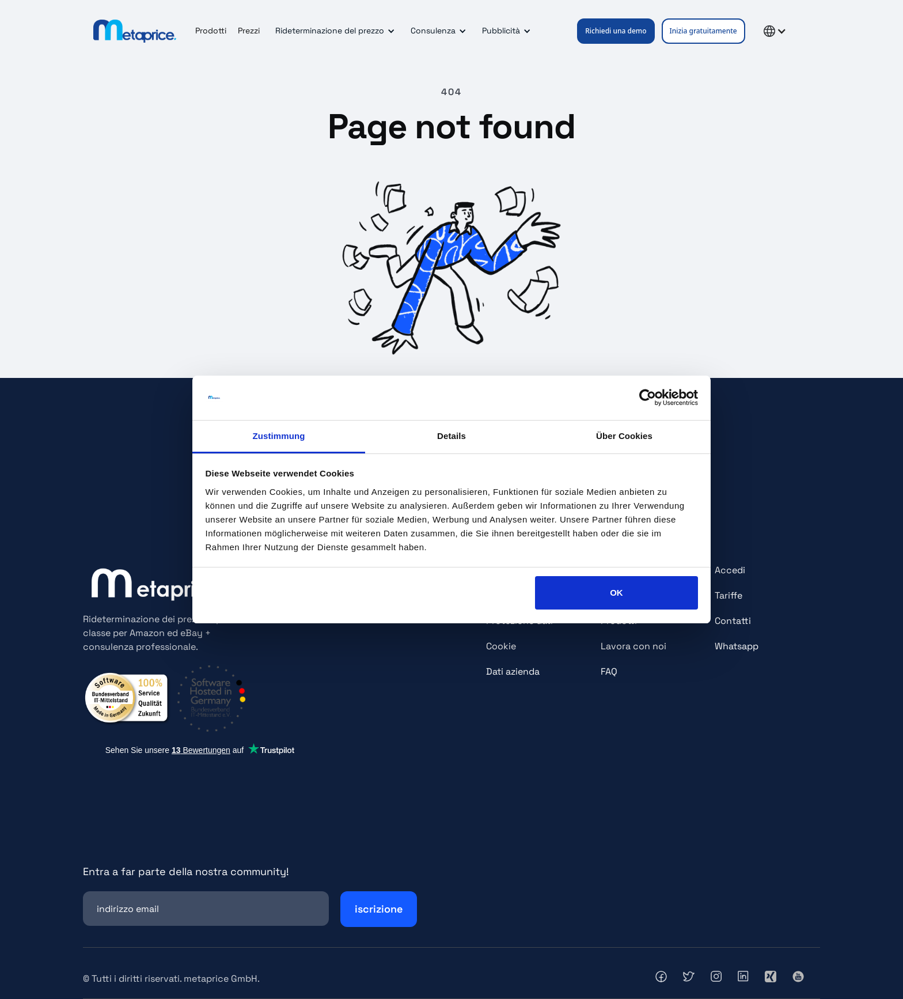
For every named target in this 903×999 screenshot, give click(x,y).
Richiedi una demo (615, 31)
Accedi (730, 570)
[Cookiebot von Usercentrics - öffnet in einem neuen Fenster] (647, 398)
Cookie (501, 646)
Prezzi (249, 30)
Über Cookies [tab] (624, 436)
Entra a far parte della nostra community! (186, 871)
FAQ (609, 671)
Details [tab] (451, 436)
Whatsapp (736, 646)
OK (616, 592)
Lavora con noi (633, 646)
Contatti (733, 621)
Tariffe (728, 595)
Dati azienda (513, 671)
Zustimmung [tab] (279, 436)
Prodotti (210, 30)
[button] (333, 31)
